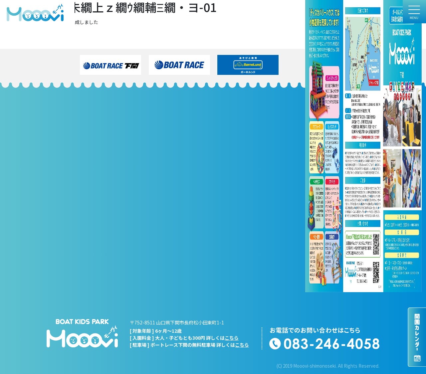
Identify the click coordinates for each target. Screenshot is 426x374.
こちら (232, 337)
